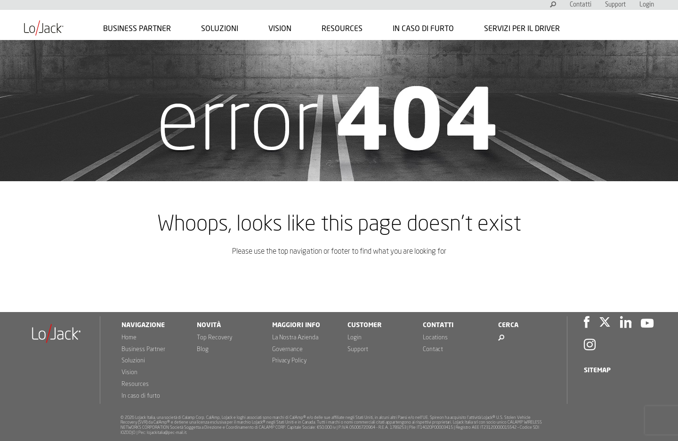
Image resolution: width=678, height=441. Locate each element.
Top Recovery (214, 338)
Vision (279, 28)
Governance (287, 349)
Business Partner (137, 28)
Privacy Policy (289, 361)
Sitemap (597, 370)
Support (615, 5)
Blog (203, 349)
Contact (433, 349)
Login (646, 5)
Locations (435, 338)
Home (129, 338)
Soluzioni (219, 28)
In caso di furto (423, 28)
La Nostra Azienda (295, 338)
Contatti (580, 5)
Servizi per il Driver (522, 28)
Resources (342, 28)
